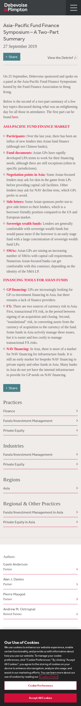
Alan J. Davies (39, 582)
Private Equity (13, 430)
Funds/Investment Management (27, 420)
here (15, 117)
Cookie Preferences (40, 685)
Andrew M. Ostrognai (39, 612)
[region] (40, 667)
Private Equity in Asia (19, 522)
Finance (9, 411)
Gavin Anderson (39, 567)
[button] (73, 7)
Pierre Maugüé (39, 597)
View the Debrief (60, 57)
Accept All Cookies (40, 698)
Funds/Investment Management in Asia (33, 512)
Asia (6, 488)
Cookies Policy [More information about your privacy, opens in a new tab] (49, 677)
